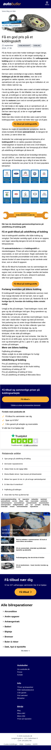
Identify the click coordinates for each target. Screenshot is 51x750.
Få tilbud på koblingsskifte (25, 124)
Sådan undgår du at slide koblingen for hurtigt (20, 354)
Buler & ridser (10, 642)
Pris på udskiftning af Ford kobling (16, 364)
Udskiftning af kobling (14, 360)
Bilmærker (21, 698)
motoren (12, 100)
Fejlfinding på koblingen (11, 351)
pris (27, 505)
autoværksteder (31, 503)
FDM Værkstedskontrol (25, 690)
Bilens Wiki (21, 716)
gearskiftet (6, 109)
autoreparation (6, 505)
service (14, 501)
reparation (25, 499)
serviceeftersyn (19, 503)
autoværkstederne (13, 248)
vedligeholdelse (18, 505)
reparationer (34, 506)
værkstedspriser (6, 503)
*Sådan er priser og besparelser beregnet (25, 405)
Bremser (8, 637)
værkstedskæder (22, 506)
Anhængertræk (11, 621)
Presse (19, 672)
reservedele (35, 501)
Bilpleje (7, 632)
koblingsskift (24, 45)
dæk (27, 501)
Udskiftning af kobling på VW (14, 369)
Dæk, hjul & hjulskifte (14, 647)
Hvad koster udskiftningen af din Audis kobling (21, 366)
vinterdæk (4, 506)
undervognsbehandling (9, 499)
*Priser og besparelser (25, 687)
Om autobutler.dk (23, 669)
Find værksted (22, 695)
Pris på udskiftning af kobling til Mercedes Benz (21, 375)
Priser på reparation (24, 719)
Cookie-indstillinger (10, 744)
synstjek (38, 505)
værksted (43, 499)
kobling (37, 45)
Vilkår (21, 744)
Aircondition (10, 611)
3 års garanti (21, 693)
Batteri (7, 626)
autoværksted (29, 132)
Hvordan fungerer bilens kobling (15, 357)
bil (19, 499)
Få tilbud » (25, 399)
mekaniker (35, 499)
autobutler (44, 501)
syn (31, 505)
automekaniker (44, 503)
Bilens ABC (21, 713)
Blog (18, 710)
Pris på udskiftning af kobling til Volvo (17, 372)
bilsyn (21, 501)
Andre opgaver (11, 616)
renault (12, 506)
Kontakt (20, 675)
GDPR (35, 744)
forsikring (46, 505)
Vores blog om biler (9, 11)
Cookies (28, 744)
